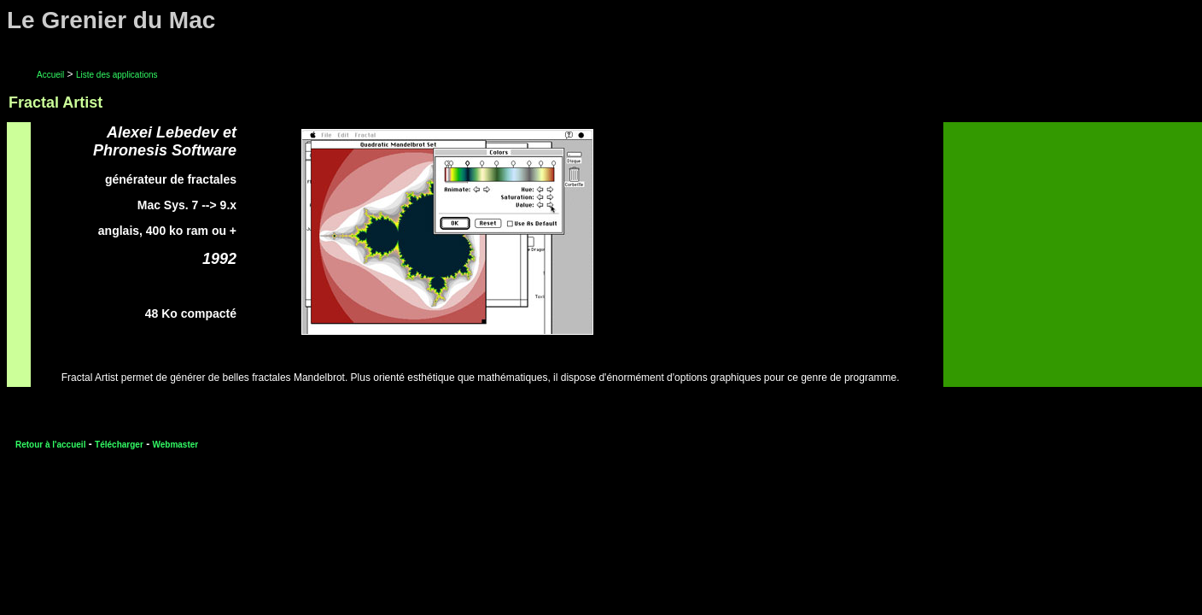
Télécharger (119, 444)
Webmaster (175, 444)
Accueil (50, 74)
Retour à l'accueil (50, 444)
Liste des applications (117, 74)
